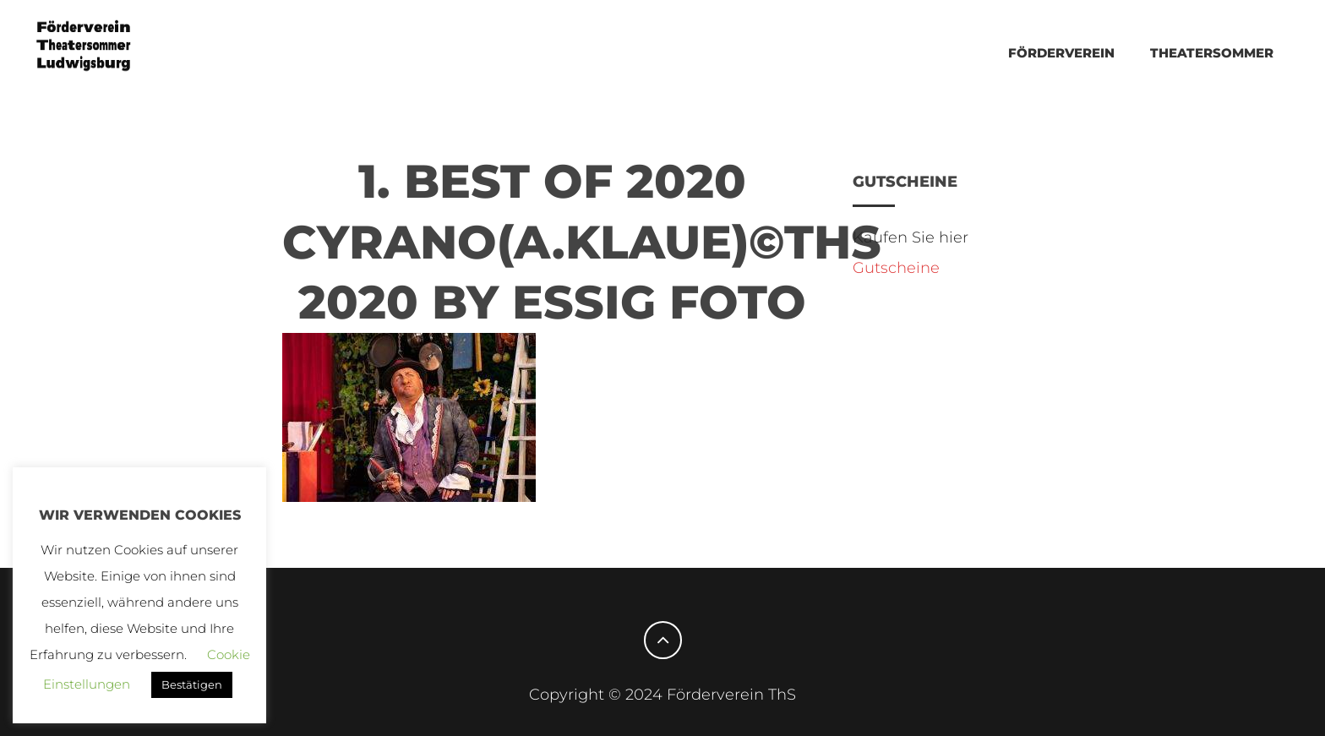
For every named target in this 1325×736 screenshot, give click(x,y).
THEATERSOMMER (1211, 53)
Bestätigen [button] (191, 684)
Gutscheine (896, 268)
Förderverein (1061, 53)
